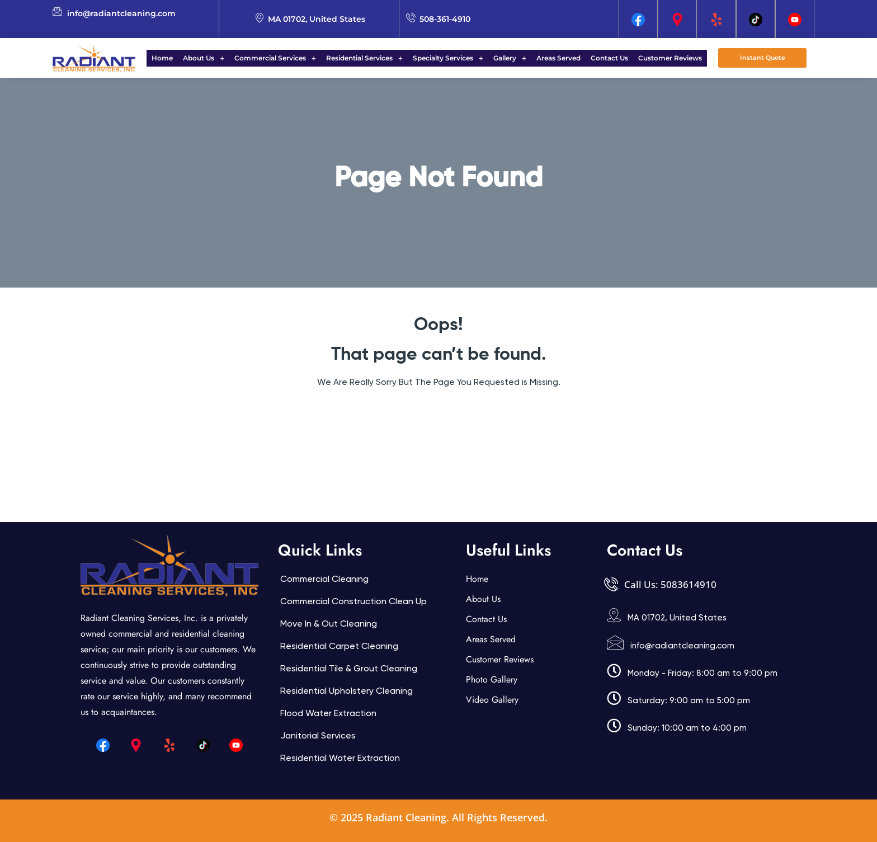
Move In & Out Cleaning (328, 623)
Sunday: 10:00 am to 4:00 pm (687, 728)
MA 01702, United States (677, 618)
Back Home (439, 416)
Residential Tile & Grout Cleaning (348, 668)
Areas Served (552, 58)
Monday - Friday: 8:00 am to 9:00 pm (702, 673)
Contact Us (599, 58)
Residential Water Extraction (340, 757)
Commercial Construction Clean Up (353, 601)
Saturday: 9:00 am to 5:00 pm (689, 700)
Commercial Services (282, 58)
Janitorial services (318, 735)
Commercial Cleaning (324, 578)
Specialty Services (448, 58)
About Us (213, 58)
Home (175, 58)
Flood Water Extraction (328, 713)
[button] (214, 58)
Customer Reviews (657, 58)
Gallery (506, 58)
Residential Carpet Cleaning (339, 646)
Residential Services (367, 58)
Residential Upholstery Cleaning (346, 690)
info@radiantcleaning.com (682, 646)
